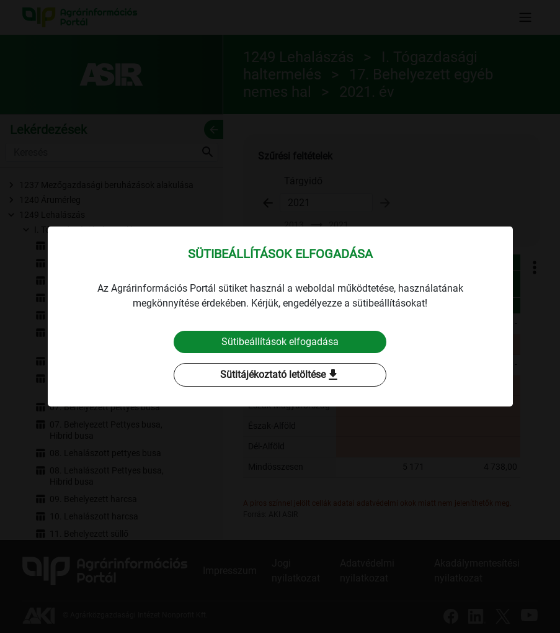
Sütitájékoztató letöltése (280, 374)
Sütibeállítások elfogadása (280, 342)
